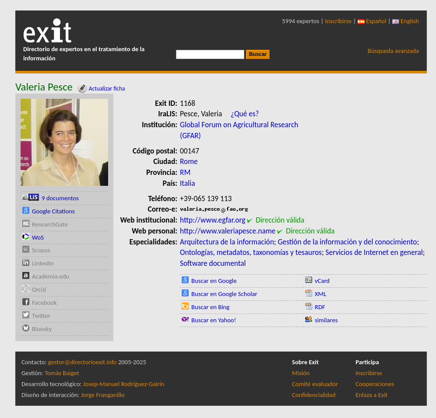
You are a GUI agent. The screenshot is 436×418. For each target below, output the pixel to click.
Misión (300, 373)
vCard (322, 281)
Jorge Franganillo (103, 395)
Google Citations (53, 211)
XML (320, 294)
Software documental (213, 263)
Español (372, 21)
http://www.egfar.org (212, 220)
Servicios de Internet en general (373, 252)
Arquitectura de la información (227, 242)
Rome (189, 161)
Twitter (41, 316)
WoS (38, 237)
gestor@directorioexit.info (82, 362)
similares (326, 320)
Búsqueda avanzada (393, 51)
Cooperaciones (374, 384)
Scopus (41, 250)
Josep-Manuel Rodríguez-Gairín (124, 384)
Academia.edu (50, 276)
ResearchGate (50, 224)
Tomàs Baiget (62, 373)
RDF (320, 307)
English (405, 21)
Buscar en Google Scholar (224, 294)
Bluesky (42, 329)
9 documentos (60, 198)
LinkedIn (43, 263)
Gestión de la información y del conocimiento (347, 242)
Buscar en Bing (210, 307)
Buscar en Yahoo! (213, 320)
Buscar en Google (214, 281)
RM (185, 172)
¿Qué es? (245, 113)
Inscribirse (338, 21)
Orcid (39, 289)
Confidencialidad (313, 395)
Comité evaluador (315, 384)
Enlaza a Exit (371, 395)
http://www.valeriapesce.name (227, 231)
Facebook (44, 303)
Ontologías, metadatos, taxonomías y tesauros (251, 252)
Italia (187, 183)
